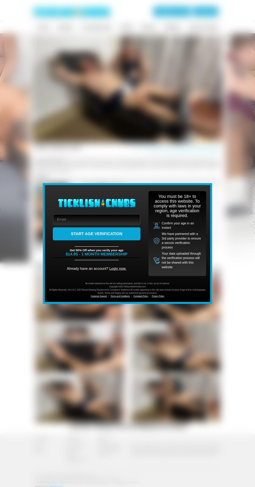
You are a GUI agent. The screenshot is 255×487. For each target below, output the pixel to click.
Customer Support (99, 296)
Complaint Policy (140, 296)
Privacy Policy (158, 296)
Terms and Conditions (120, 296)
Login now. (117, 269)
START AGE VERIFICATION (97, 234)
